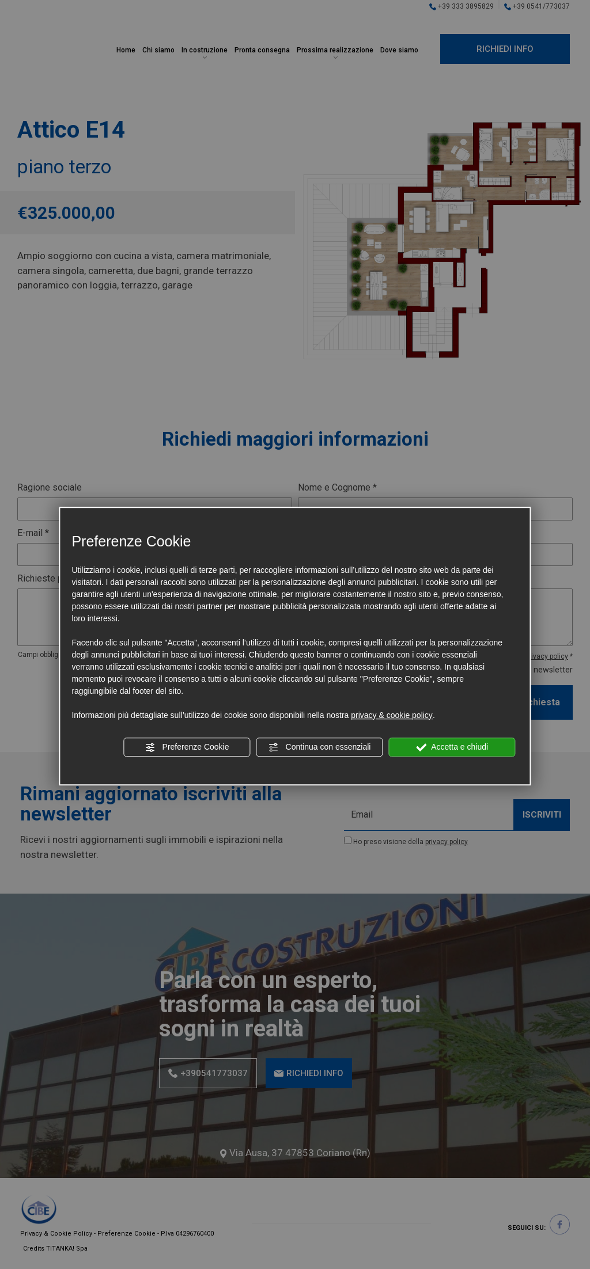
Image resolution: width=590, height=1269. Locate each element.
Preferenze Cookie (187, 747)
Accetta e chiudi (452, 747)
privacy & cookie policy (392, 715)
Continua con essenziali (319, 747)
